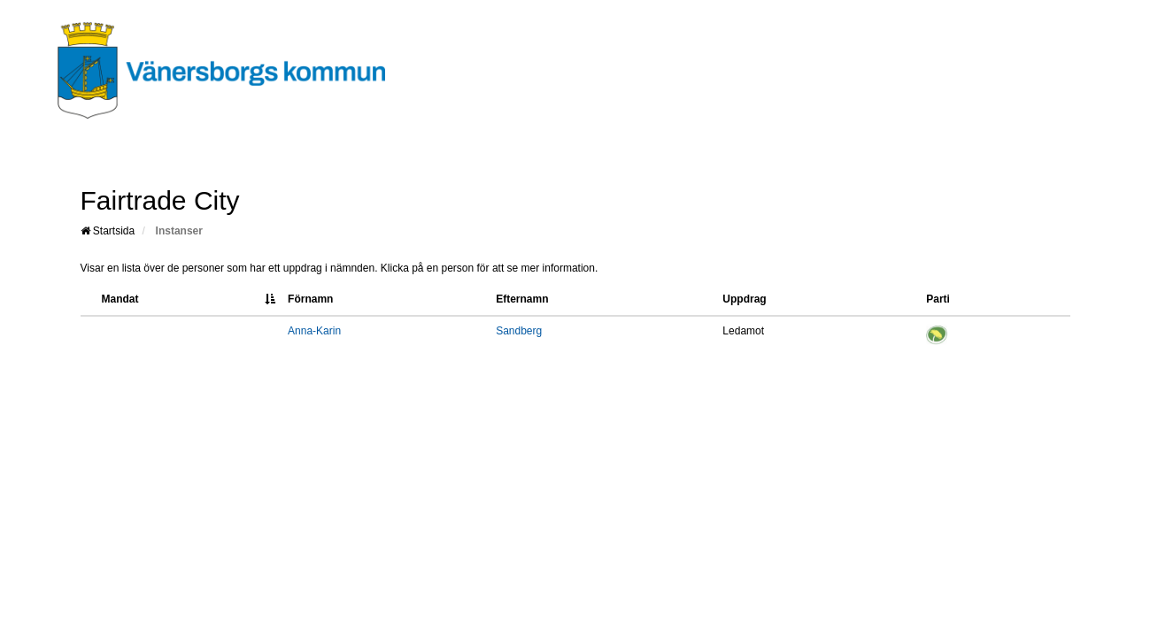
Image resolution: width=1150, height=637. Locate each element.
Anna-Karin (314, 331)
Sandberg (519, 331)
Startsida (108, 231)
